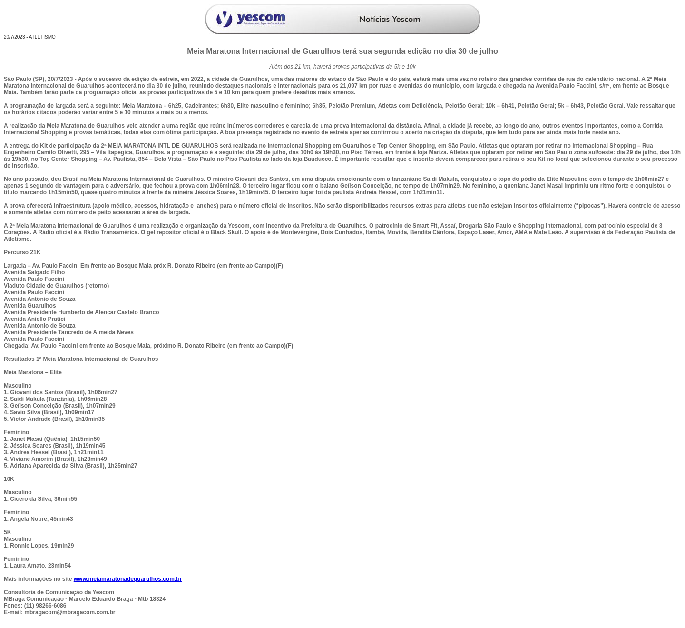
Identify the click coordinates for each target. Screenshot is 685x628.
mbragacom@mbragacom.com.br (69, 612)
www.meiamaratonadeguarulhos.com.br (128, 579)
